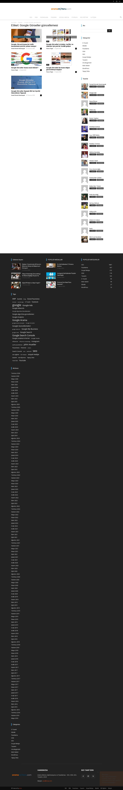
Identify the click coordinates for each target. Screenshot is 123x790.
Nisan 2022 (14, 517)
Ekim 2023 (14, 466)
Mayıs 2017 (14, 684)
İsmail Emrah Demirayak (18, 48)
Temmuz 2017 (15, 679)
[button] (120, 17)
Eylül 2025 (14, 401)
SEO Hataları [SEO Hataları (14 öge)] (23, 354)
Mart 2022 (14, 520)
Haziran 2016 (15, 715)
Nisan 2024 (14, 450)
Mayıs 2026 (14, 379)
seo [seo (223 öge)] (35, 351)
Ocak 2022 (14, 526)
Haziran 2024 (15, 444)
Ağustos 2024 (15, 438)
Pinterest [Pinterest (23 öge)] (23, 348)
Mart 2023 (14, 486)
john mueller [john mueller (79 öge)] (30, 344)
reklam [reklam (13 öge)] (29, 348)
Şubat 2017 (14, 693)
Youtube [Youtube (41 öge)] (22, 360)
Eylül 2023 (14, 469)
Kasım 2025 (14, 396)
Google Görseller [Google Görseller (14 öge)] (30, 323)
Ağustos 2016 (15, 710)
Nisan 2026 (14, 382)
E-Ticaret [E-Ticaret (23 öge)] (27, 302)
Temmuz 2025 (15, 407)
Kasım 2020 (14, 565)
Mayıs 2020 (14, 582)
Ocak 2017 (14, 696)
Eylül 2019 (14, 605)
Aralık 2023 (14, 461)
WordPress (85, 68)
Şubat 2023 (14, 489)
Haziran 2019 (15, 614)
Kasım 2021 (14, 532)
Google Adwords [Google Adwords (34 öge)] (18, 308)
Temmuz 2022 (15, 509)
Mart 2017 (14, 690)
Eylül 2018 (14, 639)
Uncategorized (86, 63)
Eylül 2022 (14, 503)
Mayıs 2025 (14, 413)
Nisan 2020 (14, 585)
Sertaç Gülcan (94, 203)
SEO (31, 17)
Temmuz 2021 (15, 543)
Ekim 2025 (14, 399)
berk (90, 228)
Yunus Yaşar (49, 48)
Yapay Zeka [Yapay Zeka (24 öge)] (30, 357)
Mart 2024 (14, 452)
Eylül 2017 (14, 673)
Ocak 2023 (14, 492)
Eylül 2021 (14, 537)
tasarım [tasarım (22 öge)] (14, 357)
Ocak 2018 (14, 662)
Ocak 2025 (14, 424)
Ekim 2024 (14, 433)
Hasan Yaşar (93, 161)
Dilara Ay (92, 110)
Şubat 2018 (14, 659)
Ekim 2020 (14, 568)
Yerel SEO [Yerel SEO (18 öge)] (15, 360)
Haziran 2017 (15, 681)
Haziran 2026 (15, 376)
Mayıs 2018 (14, 650)
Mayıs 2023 (14, 481)
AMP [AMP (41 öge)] (14, 299)
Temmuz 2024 (15, 441)
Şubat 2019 (14, 625)
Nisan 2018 (14, 653)
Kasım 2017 (14, 667)
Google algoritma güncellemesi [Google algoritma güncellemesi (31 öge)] (23, 314)
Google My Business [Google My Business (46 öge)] (30, 329)
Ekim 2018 (14, 636)
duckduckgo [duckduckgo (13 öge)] (21, 302)
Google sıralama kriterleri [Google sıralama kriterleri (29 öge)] (21, 338)
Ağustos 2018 (15, 642)
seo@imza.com (47, 781)
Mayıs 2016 (14, 718)
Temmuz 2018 (15, 645)
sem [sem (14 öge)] (24, 351)
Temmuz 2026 (15, 373)
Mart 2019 (14, 622)
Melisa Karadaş (94, 152)
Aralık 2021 (14, 529)
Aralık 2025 (14, 393)
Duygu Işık (92, 93)
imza (20, 788)
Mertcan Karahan (95, 237)
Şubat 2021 (14, 557)
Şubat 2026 (14, 387)
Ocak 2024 (14, 458)
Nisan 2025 (14, 416)
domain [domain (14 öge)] (14, 302)
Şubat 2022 (14, 523)
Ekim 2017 (14, 670)
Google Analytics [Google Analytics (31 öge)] (18, 317)
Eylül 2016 (14, 707)
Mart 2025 (14, 418)
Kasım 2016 (14, 701)
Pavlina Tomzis (94, 144)
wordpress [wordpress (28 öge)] (22, 357)
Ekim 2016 (14, 704)
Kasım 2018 (14, 633)
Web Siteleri (86, 65)
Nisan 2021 (14, 551)
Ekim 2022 (14, 500)
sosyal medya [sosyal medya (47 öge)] (33, 354)
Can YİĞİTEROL (94, 135)
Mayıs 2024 (14, 447)
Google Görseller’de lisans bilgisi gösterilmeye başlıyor (58, 68)
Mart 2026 (14, 384)
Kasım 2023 (14, 464)
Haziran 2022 (15, 512)
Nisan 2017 (14, 687)
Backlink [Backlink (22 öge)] (19, 299)
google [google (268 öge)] (16, 305)
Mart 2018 (14, 656)
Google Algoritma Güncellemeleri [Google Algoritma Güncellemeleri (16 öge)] (21, 311)
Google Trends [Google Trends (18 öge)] (35, 338)
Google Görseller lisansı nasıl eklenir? (24, 68)
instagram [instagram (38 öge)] (35, 341)
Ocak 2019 (14, 628)
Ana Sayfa (13, 22)
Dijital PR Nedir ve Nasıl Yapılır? (31, 283)
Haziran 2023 (15, 478)
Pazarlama (44, 17)
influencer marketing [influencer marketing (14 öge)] (24, 341)
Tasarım (53, 17)
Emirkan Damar (94, 127)
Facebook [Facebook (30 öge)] (35, 302)
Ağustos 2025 (15, 404)
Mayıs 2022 (14, 515)
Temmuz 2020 (15, 577)
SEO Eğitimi (84, 17)
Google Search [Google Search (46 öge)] (26, 332)
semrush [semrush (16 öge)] (29, 351)
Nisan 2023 (14, 483)
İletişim (93, 17)
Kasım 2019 (14, 599)
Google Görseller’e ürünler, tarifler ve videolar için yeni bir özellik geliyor (59, 45)
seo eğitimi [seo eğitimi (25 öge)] (15, 354)
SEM (36, 17)
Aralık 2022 (14, 495)
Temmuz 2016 (15, 712)
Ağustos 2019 (15, 608)
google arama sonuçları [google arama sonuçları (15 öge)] (18, 323)
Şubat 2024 (14, 455)
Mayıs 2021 (14, 548)
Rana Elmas (93, 101)
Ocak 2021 (14, 560)
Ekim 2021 (14, 534)
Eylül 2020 (14, 571)
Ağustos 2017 (15, 676)
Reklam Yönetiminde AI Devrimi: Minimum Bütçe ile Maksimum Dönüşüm (31, 266)
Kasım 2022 (14, 498)
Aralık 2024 (14, 427)
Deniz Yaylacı (93, 118)
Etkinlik (74, 17)
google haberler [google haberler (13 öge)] (16, 329)
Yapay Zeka (86, 71)
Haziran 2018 (15, 647)
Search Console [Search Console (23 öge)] (17, 351)
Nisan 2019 (14, 619)
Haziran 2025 (15, 410)
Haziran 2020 (15, 580)
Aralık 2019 (14, 597)
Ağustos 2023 (15, 472)
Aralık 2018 (14, 630)
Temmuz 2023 (15, 475)
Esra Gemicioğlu (94, 169)
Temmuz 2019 (15, 611)
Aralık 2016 (14, 698)
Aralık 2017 (14, 664)
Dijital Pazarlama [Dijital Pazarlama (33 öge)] (33, 299)
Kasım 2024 (14, 430)
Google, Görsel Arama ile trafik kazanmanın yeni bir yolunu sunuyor (23, 45)
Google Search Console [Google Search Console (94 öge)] (23, 335)
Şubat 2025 (14, 421)
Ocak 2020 (14, 594)
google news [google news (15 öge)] (15, 332)
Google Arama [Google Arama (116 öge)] (19, 320)
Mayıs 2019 (14, 616)
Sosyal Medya (64, 17)
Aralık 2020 (14, 563)
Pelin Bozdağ (93, 194)
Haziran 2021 (15, 546)
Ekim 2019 (14, 602)
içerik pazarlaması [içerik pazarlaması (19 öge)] (17, 345)
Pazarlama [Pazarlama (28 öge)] (15, 348)
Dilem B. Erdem (94, 220)
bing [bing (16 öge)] (24, 299)
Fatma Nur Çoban (95, 178)
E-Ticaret (85, 43)
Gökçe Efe (92, 211)
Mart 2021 (14, 554)
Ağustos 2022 (15, 506)
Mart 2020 (14, 588)
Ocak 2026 (14, 390)
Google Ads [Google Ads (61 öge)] (28, 305)
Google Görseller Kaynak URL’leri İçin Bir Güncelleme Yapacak (25, 92)
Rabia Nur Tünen (95, 186)
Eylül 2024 (14, 435)
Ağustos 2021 (15, 540)
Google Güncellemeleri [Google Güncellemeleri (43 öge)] (21, 326)
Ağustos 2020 (15, 574)
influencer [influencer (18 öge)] (15, 341)
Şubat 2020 (14, 591)
